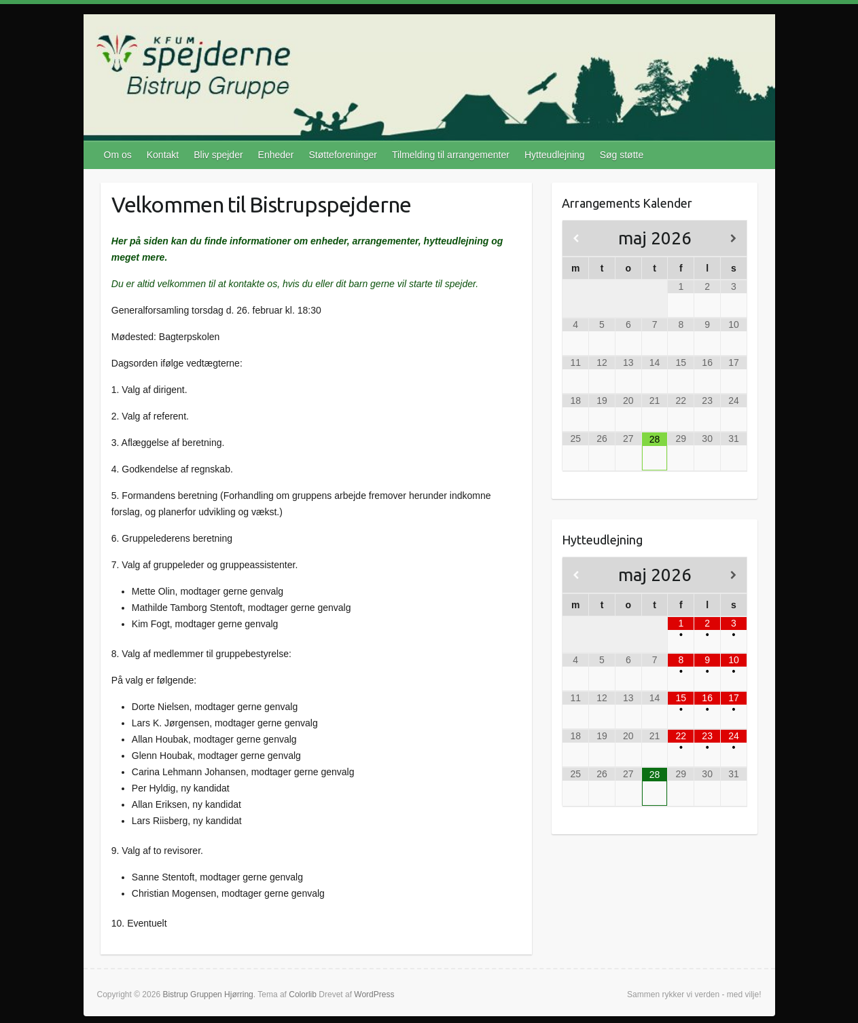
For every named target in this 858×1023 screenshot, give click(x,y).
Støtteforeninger (343, 154)
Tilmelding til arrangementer (451, 154)
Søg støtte (622, 154)
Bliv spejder (218, 154)
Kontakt (163, 154)
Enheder (276, 154)
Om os (118, 154)
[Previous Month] (575, 239)
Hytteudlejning (554, 154)
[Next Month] (734, 239)
